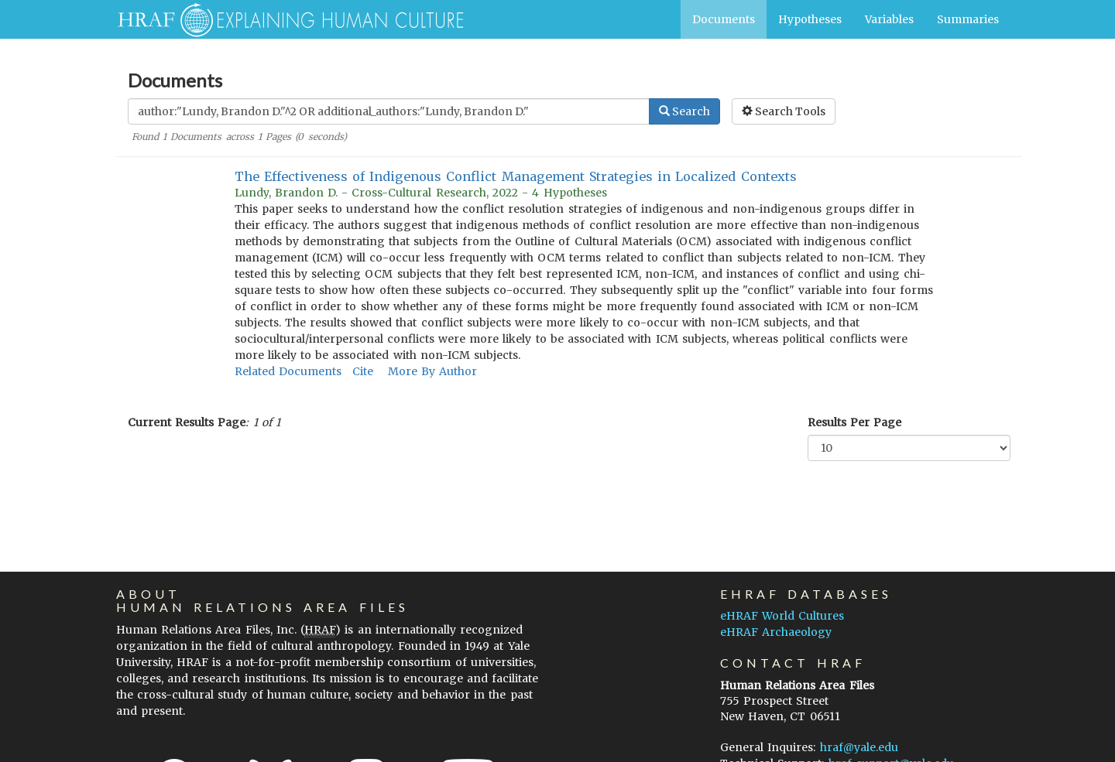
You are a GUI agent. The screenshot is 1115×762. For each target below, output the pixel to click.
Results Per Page (854, 422)
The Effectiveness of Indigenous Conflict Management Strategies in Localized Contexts (516, 176)
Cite (362, 371)
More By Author (432, 371)
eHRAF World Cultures (782, 616)
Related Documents (288, 371)
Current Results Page (186, 422)
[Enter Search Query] (389, 111)
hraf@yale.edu (859, 747)
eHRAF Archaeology (776, 632)
